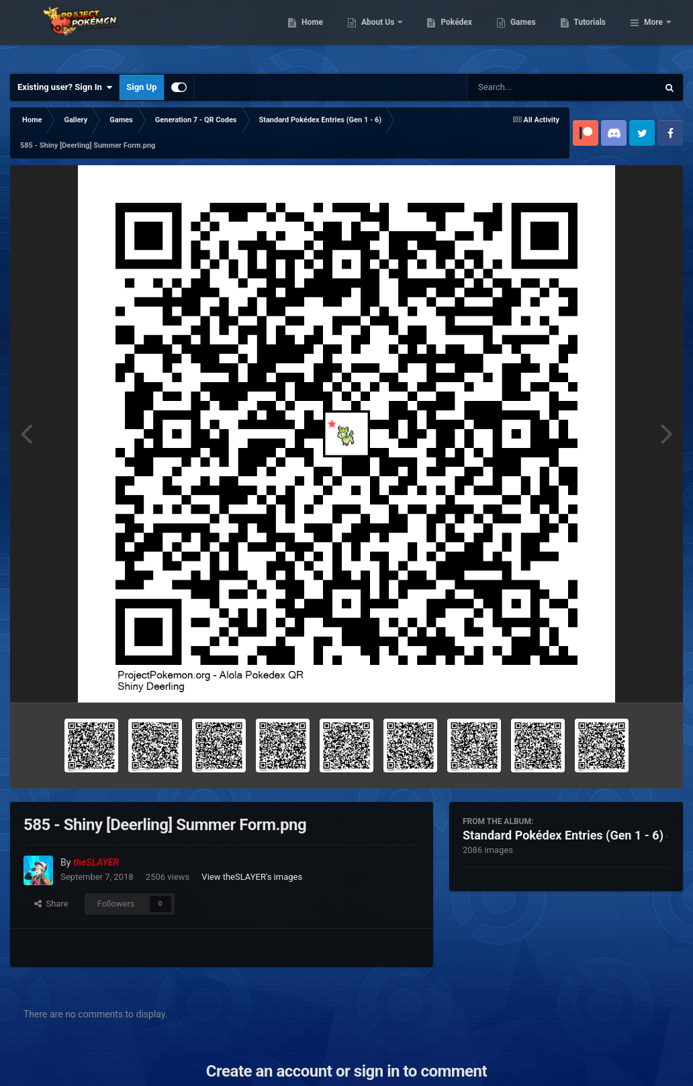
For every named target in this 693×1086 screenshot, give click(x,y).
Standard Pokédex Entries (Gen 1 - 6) (563, 835)
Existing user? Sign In (64, 87)
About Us (447, 33)
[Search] (528, 87)
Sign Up (141, 87)
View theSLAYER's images (251, 877)
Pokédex (526, 33)
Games (592, 33)
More (653, 33)
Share (51, 904)
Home (381, 33)
